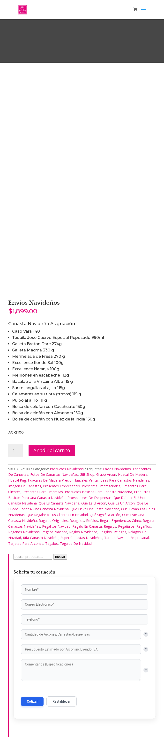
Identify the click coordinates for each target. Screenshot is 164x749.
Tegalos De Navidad (76, 543)
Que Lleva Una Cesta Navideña (95, 509)
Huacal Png (17, 480)
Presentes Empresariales (101, 486)
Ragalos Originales (53, 520)
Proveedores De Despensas (89, 497)
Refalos (92, 520)
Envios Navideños (117, 469)
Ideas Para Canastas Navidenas (124, 480)
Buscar (60, 556)
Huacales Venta (86, 480)
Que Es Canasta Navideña (59, 503)
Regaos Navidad (54, 532)
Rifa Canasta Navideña (41, 537)
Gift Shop (87, 474)
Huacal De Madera (132, 474)
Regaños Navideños (24, 532)
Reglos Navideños (83, 532)
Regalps (110, 526)
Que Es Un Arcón (121, 503)
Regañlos (143, 526)
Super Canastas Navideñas (81, 537)
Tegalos (51, 543)
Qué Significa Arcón (105, 514)
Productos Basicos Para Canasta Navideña (98, 492)
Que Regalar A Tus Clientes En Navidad (57, 514)
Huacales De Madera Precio (50, 480)
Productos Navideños (67, 469)
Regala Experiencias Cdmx (120, 520)
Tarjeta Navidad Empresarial (126, 537)
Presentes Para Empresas (42, 492)
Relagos (120, 532)
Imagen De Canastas (24, 486)
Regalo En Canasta (87, 526)
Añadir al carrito (51, 450)
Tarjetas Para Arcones (25, 543)
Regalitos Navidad (56, 526)
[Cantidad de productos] (15, 450)
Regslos (105, 532)
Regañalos (126, 526)
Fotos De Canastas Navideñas (54, 474)
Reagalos (77, 520)
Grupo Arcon (106, 474)
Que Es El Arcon (93, 503)
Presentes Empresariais (61, 486)
